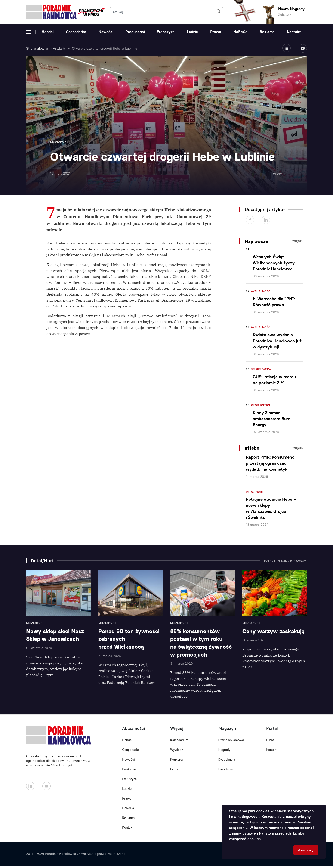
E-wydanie (225, 769)
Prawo (215, 32)
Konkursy (177, 759)
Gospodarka (76, 32)
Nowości (106, 32)
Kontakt (294, 32)
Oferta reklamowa (231, 740)
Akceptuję (306, 850)
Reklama (267, 32)
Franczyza (166, 32)
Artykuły (59, 48)
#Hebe (278, 174)
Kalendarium (179, 740)
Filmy (174, 769)
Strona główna (37, 48)
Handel (48, 32)
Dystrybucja (226, 759)
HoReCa (240, 32)
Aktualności (261, 291)
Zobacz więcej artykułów (285, 560)
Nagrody (224, 750)
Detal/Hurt (255, 492)
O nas (270, 740)
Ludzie (192, 32)
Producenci (135, 32)
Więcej (297, 241)
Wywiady (176, 750)
